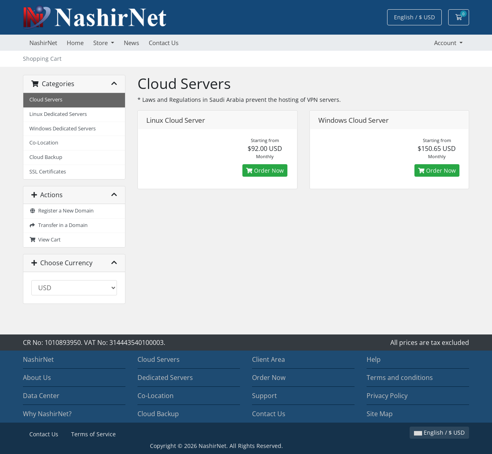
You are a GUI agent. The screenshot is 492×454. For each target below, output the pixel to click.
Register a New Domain (61, 210)
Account (446, 43)
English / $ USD (414, 17)
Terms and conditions (400, 377)
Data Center (41, 395)
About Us (37, 377)
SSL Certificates (47, 171)
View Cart (45, 239)
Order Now (265, 170)
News (131, 43)
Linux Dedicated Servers (58, 114)
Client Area (268, 359)
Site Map (380, 413)
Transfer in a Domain (58, 225)
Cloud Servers (45, 99)
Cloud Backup (45, 157)
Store (101, 43)
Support (264, 395)
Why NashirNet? (47, 413)
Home (75, 43)
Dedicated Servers (165, 377)
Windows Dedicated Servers (62, 128)
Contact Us (163, 43)
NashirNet (43, 43)
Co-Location (43, 142)
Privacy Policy (387, 395)
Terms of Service (93, 434)
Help (374, 359)
